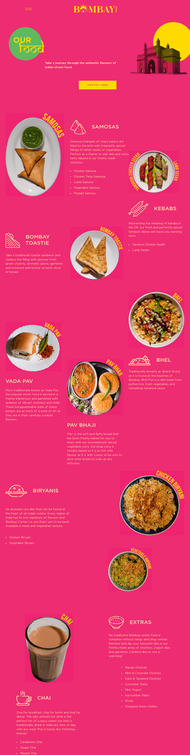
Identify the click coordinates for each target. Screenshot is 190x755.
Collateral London (115, 748)
